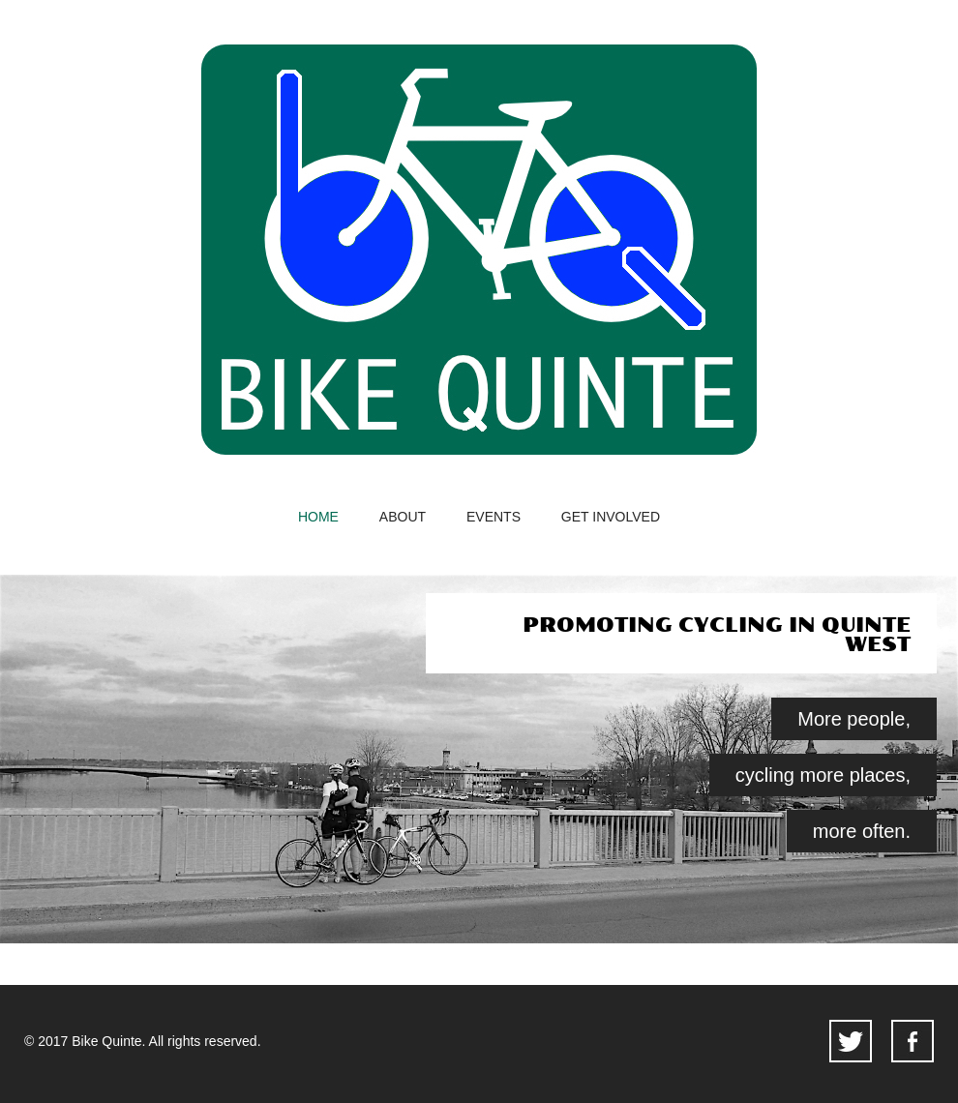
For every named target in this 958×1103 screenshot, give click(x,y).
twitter (850, 1041)
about (402, 517)
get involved (610, 517)
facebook (912, 1041)
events (493, 517)
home (318, 517)
